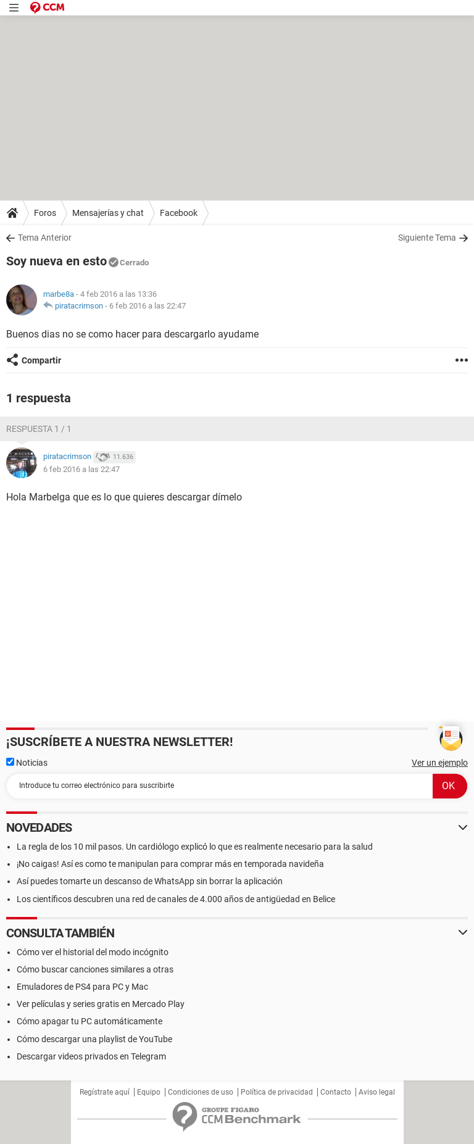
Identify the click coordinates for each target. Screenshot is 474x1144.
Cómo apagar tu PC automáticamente (89, 1021)
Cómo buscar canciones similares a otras (95, 969)
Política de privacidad (277, 1092)
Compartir (41, 360)
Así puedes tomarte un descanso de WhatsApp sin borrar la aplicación (150, 881)
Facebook (179, 213)
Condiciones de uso (200, 1092)
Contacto (335, 1092)
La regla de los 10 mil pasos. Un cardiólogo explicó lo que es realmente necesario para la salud (195, 847)
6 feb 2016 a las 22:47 (147, 305)
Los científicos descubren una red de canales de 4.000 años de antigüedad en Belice (176, 899)
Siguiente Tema (427, 237)
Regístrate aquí (105, 1092)
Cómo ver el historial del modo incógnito (92, 952)
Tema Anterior (45, 237)
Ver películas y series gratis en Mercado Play (101, 1004)
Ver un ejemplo (440, 763)
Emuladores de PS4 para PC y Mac (82, 987)
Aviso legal (377, 1092)
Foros (45, 213)
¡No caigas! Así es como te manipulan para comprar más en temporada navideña (170, 864)
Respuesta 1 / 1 (39, 429)
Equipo (148, 1092)
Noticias (27, 763)
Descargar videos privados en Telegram (91, 1056)
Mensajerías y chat (108, 213)
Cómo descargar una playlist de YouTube (94, 1039)
